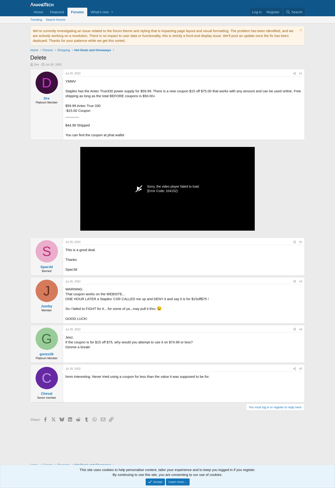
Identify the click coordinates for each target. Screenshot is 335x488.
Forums (77, 12)
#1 (300, 73)
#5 (300, 368)
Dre (36, 64)
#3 (300, 281)
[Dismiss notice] (300, 30)
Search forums (56, 19)
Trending (36, 19)
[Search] (294, 12)
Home (38, 12)
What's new (100, 12)
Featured (57, 12)
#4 (300, 329)
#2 (300, 242)
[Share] (294, 73)
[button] (112, 12)
